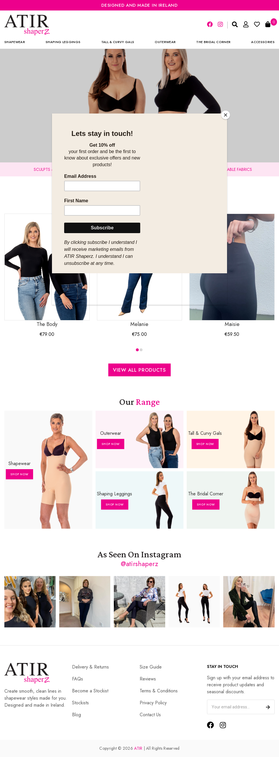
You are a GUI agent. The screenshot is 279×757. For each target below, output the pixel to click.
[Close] (225, 115)
